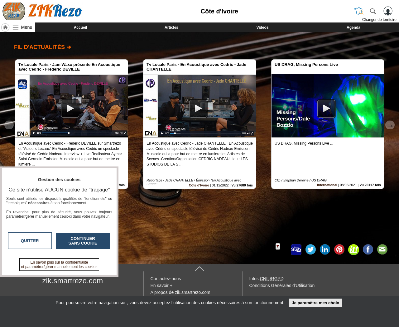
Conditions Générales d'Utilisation (282, 285)
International (327, 185)
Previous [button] (9, 125)
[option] (71, 124)
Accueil (80, 27)
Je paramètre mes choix (315, 302)
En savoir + (161, 285)
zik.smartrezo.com (72, 280)
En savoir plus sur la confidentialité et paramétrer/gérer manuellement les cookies (59, 264)
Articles (171, 27)
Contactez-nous (166, 278)
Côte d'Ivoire (199, 185)
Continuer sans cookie (83, 240)
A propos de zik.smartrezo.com (180, 292)
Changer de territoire (379, 19)
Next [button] (390, 125)
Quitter (30, 240)
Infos (266, 278)
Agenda (353, 27)
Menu (26, 27)
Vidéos (262, 27)
